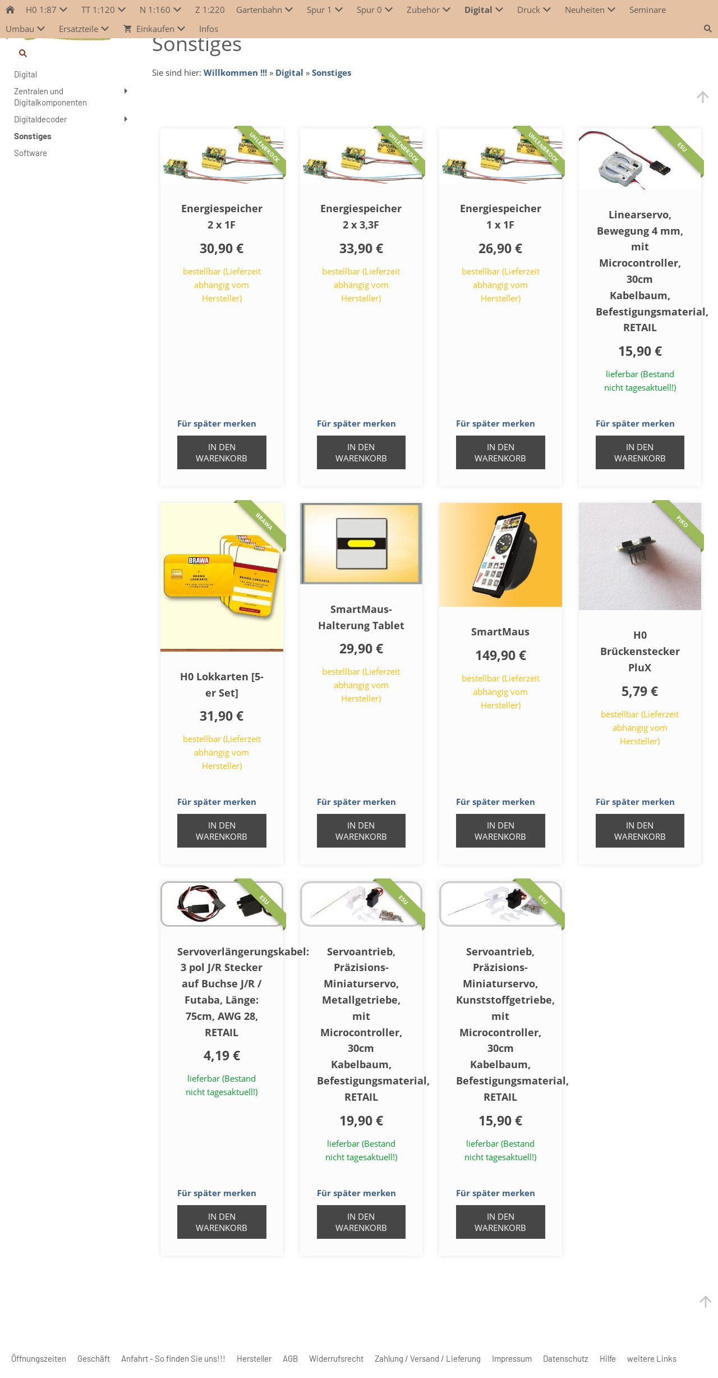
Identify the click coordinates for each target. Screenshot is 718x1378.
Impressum (512, 1358)
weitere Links (651, 1358)
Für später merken (216, 423)
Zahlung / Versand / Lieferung (428, 1358)
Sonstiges (331, 72)
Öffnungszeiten (38, 1358)
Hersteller (254, 1358)
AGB (290, 1358)
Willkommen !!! (235, 72)
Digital (289, 72)
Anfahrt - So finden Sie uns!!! (173, 1358)
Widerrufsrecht (336, 1358)
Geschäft (93, 1358)
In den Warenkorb (221, 452)
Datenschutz (565, 1358)
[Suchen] (72, 53)
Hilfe (608, 1358)
